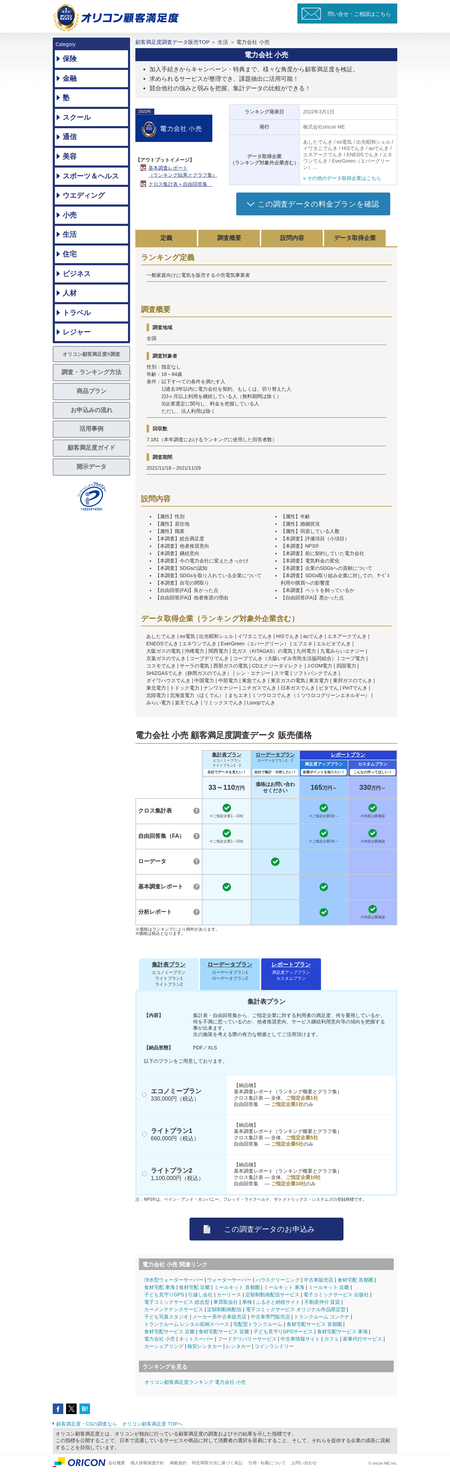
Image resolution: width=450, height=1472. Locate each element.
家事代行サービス (362, 1339)
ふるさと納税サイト (278, 1302)
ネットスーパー (196, 1339)
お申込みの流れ (91, 410)
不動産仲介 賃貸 (322, 1302)
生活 (70, 234)
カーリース (229, 1294)
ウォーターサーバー (229, 1280)
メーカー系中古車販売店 (219, 1317)
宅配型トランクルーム (257, 1324)
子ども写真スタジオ (166, 1317)
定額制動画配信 (224, 1309)
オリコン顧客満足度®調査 (91, 354)
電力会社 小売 (159, 1339)
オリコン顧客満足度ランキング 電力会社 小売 (195, 1382)
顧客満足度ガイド (91, 447)
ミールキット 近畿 (328, 1287)
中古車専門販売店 (270, 1317)
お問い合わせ (304, 1462)
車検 (247, 1302)
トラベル (77, 313)
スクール (77, 117)
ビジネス (77, 274)
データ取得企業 (355, 238)
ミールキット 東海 (284, 1287)
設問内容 (292, 238)
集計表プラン (227, 754)
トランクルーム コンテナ (321, 1317)
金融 (70, 78)
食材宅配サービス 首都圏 (314, 1324)
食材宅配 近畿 (194, 1287)
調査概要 (229, 238)
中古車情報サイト (300, 1339)
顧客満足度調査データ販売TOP (172, 42)
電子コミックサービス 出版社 (336, 1294)
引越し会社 (200, 1294)
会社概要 (116, 1462)
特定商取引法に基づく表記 (217, 1462)
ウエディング (84, 195)
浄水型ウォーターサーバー (173, 1280)
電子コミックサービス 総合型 (177, 1302)
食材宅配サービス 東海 (342, 1331)
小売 (70, 215)
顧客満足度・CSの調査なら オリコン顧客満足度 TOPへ (119, 1424)
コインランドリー (274, 1346)
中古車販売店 (318, 1280)
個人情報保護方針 (147, 1462)
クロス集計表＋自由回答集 (180, 184)
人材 (70, 293)
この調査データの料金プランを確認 (318, 204)
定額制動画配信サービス (272, 1294)
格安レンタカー (204, 1346)
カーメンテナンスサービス (173, 1309)
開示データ (92, 466)
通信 (70, 137)
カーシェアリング (164, 1346)
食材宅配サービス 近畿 (169, 1331)
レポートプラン (348, 754)
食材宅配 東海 (159, 1287)
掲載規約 (178, 1462)
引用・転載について (267, 1462)
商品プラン (92, 391)
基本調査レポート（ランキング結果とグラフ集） (182, 171)
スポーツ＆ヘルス (91, 176)
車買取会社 (225, 1302)
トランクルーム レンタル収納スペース (186, 1324)
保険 (70, 59)
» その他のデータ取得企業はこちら (342, 178)
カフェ (331, 1339)
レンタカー (238, 1346)
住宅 (70, 254)
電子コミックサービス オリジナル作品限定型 (296, 1309)
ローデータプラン (275, 754)
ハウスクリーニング (278, 1280)
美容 (70, 156)
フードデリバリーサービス (247, 1339)
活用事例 (91, 428)
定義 (166, 238)
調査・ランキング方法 (91, 372)
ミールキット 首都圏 (237, 1287)
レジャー (77, 332)
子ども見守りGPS (164, 1294)
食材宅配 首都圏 (355, 1280)
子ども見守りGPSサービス (283, 1331)
